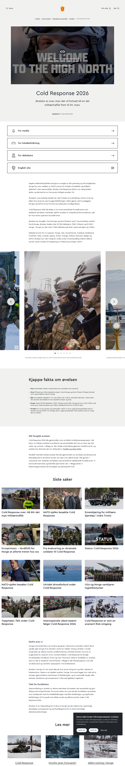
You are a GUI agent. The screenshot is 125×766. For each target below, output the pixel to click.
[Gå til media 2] (58, 332)
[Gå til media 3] (61, 332)
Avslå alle (94, 730)
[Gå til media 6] (69, 332)
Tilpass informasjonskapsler (62, 65)
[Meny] (9, 8)
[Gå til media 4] (63, 332)
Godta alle (81, 730)
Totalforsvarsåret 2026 (72, 428)
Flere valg (104, 730)
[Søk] (117, 8)
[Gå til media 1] (55, 332)
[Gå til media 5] (66, 332)
